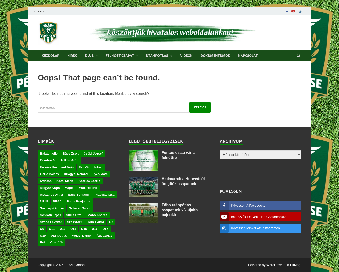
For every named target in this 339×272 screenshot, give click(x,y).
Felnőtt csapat (120, 56)
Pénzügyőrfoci (74, 265)
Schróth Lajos (50, 215)
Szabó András (97, 215)
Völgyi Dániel (82, 235)
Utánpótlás (157, 56)
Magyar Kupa (50, 188)
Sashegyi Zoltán (52, 208)
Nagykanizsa (105, 194)
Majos (69, 188)
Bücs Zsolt (71, 153)
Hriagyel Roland (76, 174)
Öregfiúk (56, 242)
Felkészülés (69, 160)
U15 (84, 229)
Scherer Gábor (80, 208)
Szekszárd (74, 222)
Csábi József (93, 153)
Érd (42, 242)
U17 (105, 229)
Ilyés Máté (100, 174)
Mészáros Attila (51, 194)
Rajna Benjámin (78, 201)
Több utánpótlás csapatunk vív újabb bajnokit (180, 210)
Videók (186, 56)
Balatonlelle (49, 153)
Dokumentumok (215, 56)
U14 (73, 229)
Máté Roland (87, 188)
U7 (111, 222)
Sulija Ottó (74, 215)
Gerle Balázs (49, 174)
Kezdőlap (50, 56)
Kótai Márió (65, 181)
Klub (89, 56)
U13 (62, 229)
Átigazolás (104, 235)
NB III (44, 201)
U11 (52, 229)
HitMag (295, 265)
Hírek (72, 56)
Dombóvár (48, 160)
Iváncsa (46, 181)
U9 (42, 229)
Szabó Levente (51, 222)
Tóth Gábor (95, 222)
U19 (43, 235)
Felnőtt (84, 167)
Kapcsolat (248, 56)
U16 (94, 229)
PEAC (57, 201)
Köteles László (90, 181)
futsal (98, 167)
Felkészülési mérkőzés (57, 167)
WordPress (274, 265)
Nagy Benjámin (79, 194)
